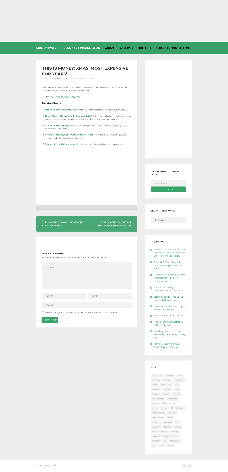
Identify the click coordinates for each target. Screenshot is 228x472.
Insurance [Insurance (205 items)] (176, 394)
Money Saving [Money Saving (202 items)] (158, 413)
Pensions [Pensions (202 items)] (168, 422)
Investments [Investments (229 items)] (173, 399)
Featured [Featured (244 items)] (167, 389)
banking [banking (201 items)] (170, 375)
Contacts (144, 48)
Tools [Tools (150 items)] (162, 445)
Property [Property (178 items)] (156, 427)
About (109, 48)
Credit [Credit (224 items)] (154, 384)
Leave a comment (86, 79)
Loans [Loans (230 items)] (172, 403)
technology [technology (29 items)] (174, 441)
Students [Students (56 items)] (156, 441)
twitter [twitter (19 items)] (170, 445)
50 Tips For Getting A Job (57, 125)
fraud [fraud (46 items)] (177, 389)
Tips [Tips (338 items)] (154, 445)
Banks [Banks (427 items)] (180, 375)
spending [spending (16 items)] (156, 436)
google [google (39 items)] (165, 394)
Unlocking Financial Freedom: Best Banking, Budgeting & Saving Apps (170, 334)
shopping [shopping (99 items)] (174, 431)
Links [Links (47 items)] (164, 403)
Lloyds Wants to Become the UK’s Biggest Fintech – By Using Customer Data (169, 278)
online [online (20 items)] (170, 417)
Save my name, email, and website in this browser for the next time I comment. (81, 312)
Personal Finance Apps (173, 48)
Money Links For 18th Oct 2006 (60, 109)
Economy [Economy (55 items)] (156, 389)
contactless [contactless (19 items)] (178, 380)
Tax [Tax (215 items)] (164, 441)
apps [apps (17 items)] (161, 375)
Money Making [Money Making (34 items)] (177, 408)
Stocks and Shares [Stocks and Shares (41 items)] (171, 436)
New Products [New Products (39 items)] (158, 417)
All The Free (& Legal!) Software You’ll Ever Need (69, 134)
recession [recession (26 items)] (167, 427)
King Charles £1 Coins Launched (169, 315)
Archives (126, 48)
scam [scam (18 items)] (154, 431)
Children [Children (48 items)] (166, 380)
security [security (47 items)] (164, 431)
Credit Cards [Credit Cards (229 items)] (166, 384)
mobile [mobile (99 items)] (155, 408)
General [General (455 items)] (155, 394)
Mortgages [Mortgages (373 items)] (172, 413)
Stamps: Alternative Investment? (61, 144)
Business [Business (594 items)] (156, 380)
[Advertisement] (114, 21)
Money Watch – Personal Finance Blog (68, 48)
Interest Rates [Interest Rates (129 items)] (158, 399)
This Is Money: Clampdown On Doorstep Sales (68, 116)
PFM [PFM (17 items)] (177, 422)
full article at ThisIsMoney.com (65, 96)
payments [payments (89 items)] (156, 422)
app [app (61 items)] (153, 375)
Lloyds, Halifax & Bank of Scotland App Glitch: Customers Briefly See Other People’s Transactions (170, 252)
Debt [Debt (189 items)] (177, 384)
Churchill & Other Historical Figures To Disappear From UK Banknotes (168, 265)
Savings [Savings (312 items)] (178, 427)
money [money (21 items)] (164, 408)
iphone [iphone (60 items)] (155, 403)
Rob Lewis (73, 79)
